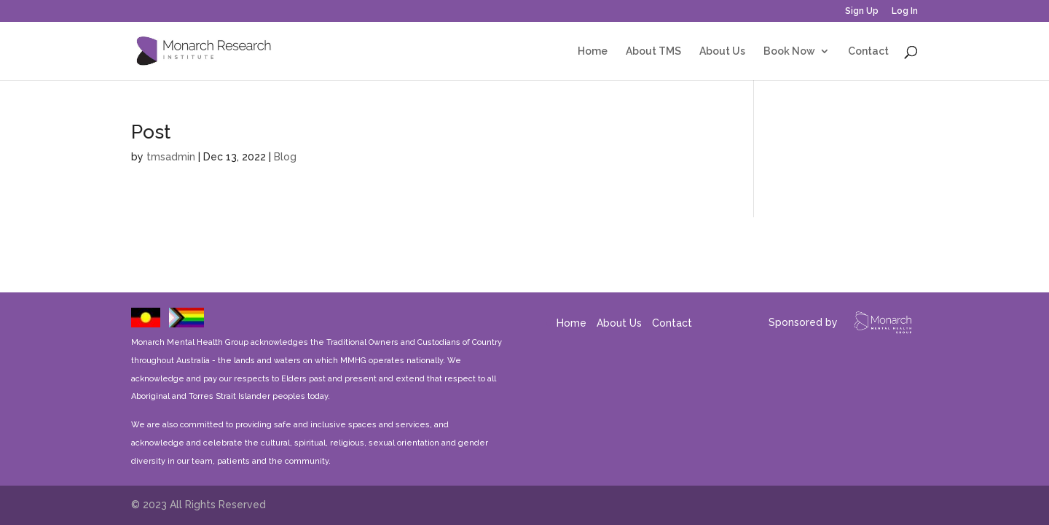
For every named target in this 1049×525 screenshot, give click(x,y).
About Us (722, 51)
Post (150, 132)
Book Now (789, 51)
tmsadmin (170, 157)
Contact (868, 51)
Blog (285, 157)
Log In (905, 11)
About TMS (653, 51)
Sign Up (862, 11)
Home (593, 51)
